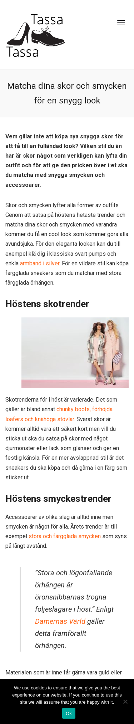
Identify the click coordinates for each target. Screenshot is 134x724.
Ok (69, 713)
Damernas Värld (60, 621)
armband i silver (39, 263)
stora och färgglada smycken (65, 536)
